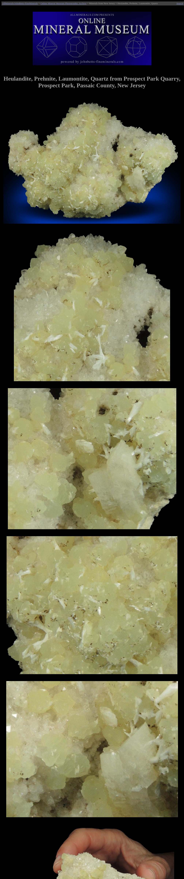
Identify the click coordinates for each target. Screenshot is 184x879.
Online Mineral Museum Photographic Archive (63, 3)
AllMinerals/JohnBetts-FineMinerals (20, 3)
